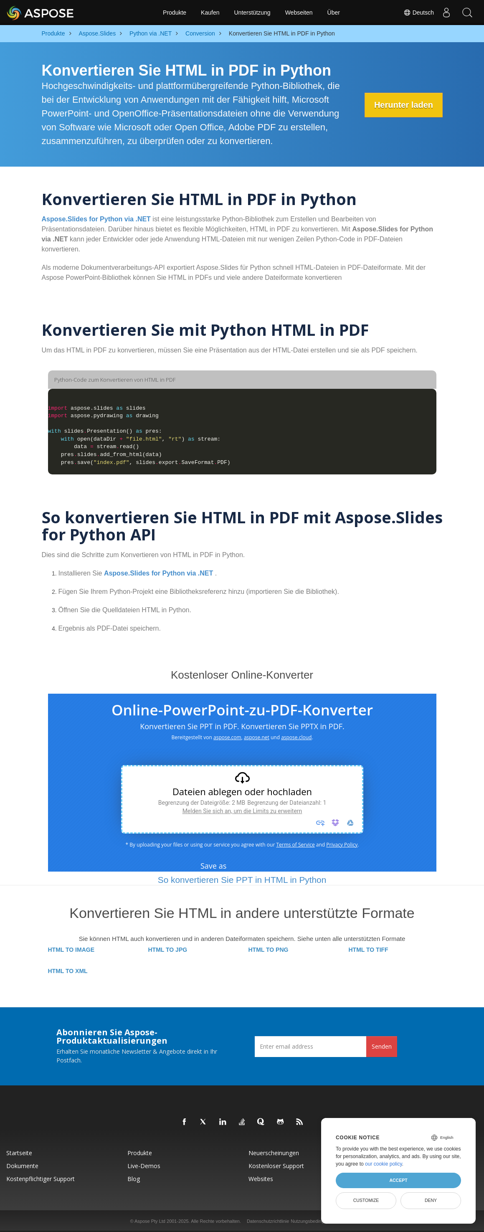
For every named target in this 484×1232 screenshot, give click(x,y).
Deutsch (418, 12)
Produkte (174, 12)
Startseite (19, 1153)
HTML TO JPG (168, 949)
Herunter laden (402, 104)
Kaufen (210, 12)
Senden (382, 1046)
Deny (431, 1200)
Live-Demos (143, 1166)
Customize (366, 1200)
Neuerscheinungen (273, 1153)
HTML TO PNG (268, 949)
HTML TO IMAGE (71, 949)
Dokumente (22, 1166)
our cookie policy (383, 1164)
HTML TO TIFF (368, 949)
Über (333, 12)
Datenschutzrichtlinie (268, 1221)
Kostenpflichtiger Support (40, 1179)
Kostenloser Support (276, 1166)
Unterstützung (252, 12)
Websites (260, 1179)
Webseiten (299, 12)
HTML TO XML (68, 971)
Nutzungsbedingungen (314, 1221)
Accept (398, 1180)
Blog (133, 1179)
